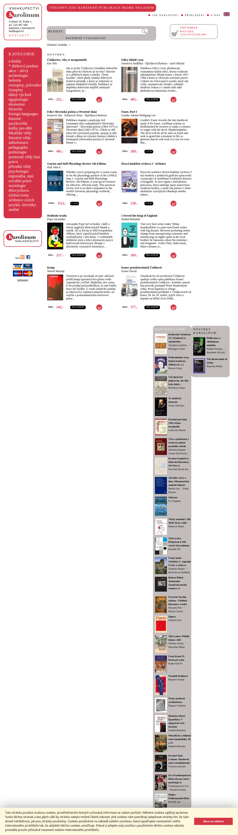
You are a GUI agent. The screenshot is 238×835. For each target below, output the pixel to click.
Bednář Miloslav (176, 746)
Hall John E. (54, 167)
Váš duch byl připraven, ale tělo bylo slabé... (178, 381)
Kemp (51, 267)
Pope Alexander (56, 219)
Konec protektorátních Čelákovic (141, 267)
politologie (18, 152)
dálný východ (20, 94)
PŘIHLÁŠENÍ (194, 15)
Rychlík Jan (174, 802)
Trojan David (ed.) (177, 453)
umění (14, 209)
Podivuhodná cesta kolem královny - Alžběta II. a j (178, 361)
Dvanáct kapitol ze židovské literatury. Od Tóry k (178, 462)
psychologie (19, 171)
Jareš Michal (177, 63)
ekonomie (17, 104)
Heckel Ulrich (175, 611)
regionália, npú (21, 176)
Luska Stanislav (176, 405)
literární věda (20, 137)
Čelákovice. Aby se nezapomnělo (67, 60)
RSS (19, 258)
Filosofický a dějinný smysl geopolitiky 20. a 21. (179, 739)
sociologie (17, 185)
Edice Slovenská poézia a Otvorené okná (72, 111)
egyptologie (18, 99)
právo (13, 161)
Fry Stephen (174, 501)
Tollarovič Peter (73, 115)
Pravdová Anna (178, 789)
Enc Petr (52, 63)
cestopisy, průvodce (25, 85)
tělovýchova (19, 190)
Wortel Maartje (56, 271)
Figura (172, 616)
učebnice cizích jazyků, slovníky (22, 202)
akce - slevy (18, 70)
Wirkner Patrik (175, 643)
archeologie (18, 75)
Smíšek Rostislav (177, 730)
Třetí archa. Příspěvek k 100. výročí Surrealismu (178, 542)
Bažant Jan (173, 488)
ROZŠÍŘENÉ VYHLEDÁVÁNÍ (86, 38)
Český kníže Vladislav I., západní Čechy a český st (179, 561)
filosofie (16, 109)
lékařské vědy (20, 133)
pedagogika (18, 147)
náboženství (18, 142)
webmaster (22, 280)
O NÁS (216, 15)
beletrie (15, 80)
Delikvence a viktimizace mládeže (214, 342)
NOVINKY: (56, 54)
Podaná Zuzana (214, 348)
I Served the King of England (139, 215)
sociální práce (20, 181)
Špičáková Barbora (156, 63)
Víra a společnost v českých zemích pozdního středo (178, 443)
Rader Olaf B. (175, 663)
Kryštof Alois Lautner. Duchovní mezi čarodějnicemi (178, 759)
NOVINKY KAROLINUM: (205, 331)
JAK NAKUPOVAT (165, 15)
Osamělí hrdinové (178, 676)
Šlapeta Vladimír (177, 705)
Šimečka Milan (214, 366)
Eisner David (128, 271)
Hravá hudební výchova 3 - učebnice (143, 163)
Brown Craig (174, 368)
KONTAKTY (19, 35)
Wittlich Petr (174, 620)
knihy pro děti (20, 128)
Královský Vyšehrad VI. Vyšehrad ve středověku (179, 338)
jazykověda (18, 123)
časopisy (16, 90)
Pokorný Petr (175, 607)
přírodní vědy (20, 166)
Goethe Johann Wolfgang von (138, 115)
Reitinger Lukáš (176, 348)
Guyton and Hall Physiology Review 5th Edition (76, 163)
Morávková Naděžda (179, 572)
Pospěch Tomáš (176, 679)
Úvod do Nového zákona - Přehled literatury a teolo (177, 600)
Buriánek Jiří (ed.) (216, 352)
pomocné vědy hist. (25, 157)
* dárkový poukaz (23, 66)
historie (15, 118)
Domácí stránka (57, 44)
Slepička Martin (176, 568)
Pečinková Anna (176, 388)
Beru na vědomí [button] (213, 821)
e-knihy (15, 61)
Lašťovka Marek (176, 430)
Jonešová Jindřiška (132, 63)
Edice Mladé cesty (132, 60)
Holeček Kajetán (176, 449)
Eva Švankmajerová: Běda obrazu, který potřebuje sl (179, 779)
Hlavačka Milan (176, 647)
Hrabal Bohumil (130, 219)
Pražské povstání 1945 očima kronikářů (177, 423)
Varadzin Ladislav (177, 345)
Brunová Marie (176, 526)
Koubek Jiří (174, 549)
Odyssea (172, 497)
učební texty (19, 195)
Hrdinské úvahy (57, 215)
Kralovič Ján (54, 115)
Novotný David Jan (178, 469)
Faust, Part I (129, 111)
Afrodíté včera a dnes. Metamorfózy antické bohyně (178, 481)
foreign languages (23, 114)
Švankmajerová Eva (178, 786)
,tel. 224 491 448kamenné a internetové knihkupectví (22, 26)
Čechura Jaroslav (177, 766)
